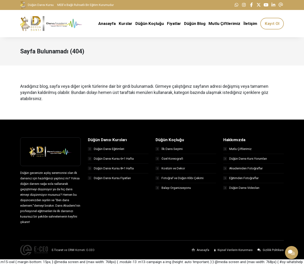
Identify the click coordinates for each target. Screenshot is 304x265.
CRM (71, 250)
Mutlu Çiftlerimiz (237, 149)
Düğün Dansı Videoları (241, 188)
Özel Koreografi (169, 158)
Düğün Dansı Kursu (37, 5)
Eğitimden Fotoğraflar (241, 178)
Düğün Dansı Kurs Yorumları (245, 158)
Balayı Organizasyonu (173, 188)
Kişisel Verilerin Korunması (233, 250)
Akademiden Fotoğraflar (243, 168)
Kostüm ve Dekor (170, 168)
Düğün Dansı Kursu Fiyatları (109, 178)
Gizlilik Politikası (270, 250)
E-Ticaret (57, 250)
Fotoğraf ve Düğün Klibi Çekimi (180, 178)
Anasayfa (200, 250)
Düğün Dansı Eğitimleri (106, 149)
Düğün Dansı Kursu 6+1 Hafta (111, 158)
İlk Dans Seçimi (169, 149)
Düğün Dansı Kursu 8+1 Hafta (111, 168)
